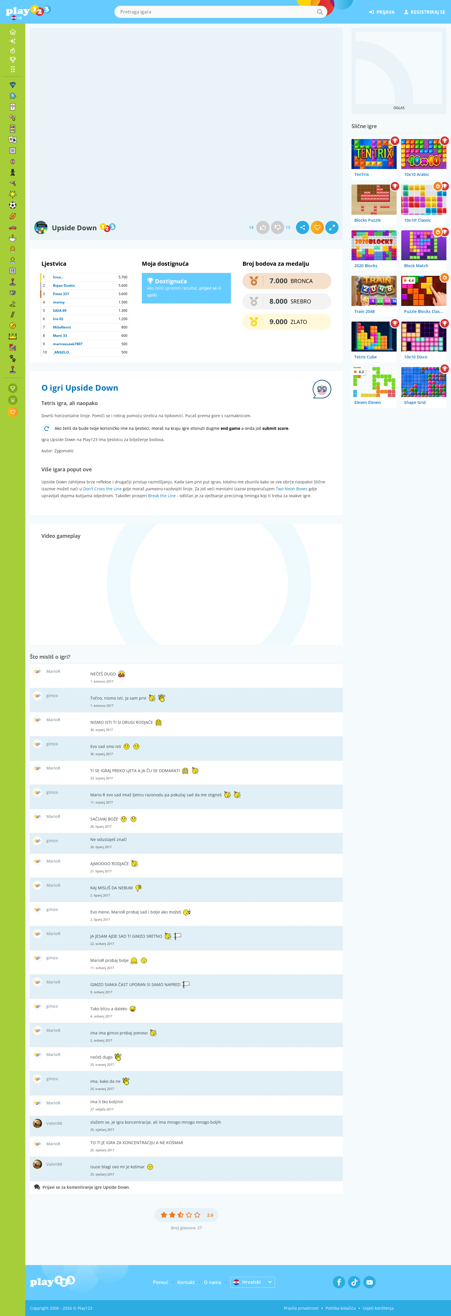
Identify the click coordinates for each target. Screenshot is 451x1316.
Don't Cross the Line (102, 488)
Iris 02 (58, 318)
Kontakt (186, 1282)
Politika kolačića (341, 1308)
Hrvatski (247, 1282)
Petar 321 (61, 293)
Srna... (58, 277)
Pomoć (160, 1282)
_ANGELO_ (61, 352)
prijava (382, 12)
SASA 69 (59, 310)
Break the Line (162, 495)
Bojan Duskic (64, 285)
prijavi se (208, 288)
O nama (212, 1282)
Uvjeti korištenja (378, 1308)
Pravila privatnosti (301, 1308)
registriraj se (424, 12)
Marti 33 (60, 335)
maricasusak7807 (68, 343)
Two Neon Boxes (291, 488)
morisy (59, 302)
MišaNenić (62, 327)
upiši (151, 295)
